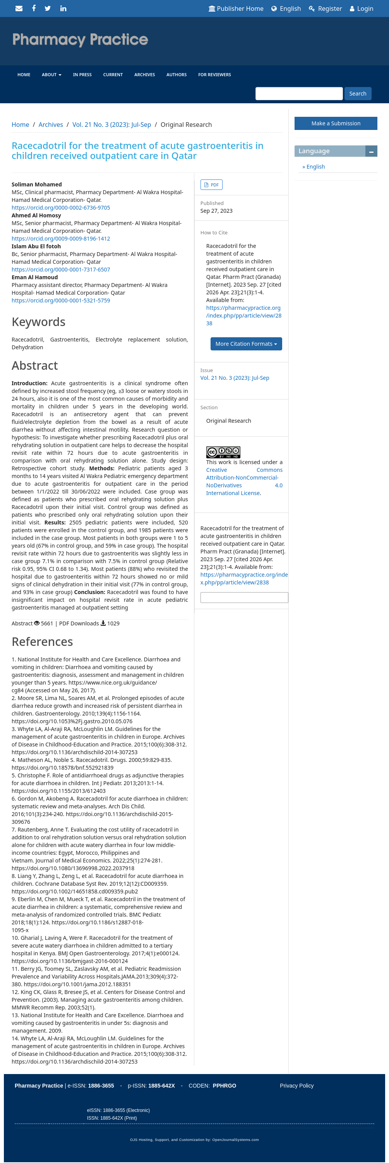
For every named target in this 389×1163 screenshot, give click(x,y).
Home (23, 74)
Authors (176, 74)
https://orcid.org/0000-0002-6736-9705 (61, 207)
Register (325, 8)
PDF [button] (214, 185)
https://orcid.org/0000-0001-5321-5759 (61, 300)
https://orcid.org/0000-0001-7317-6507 (61, 269)
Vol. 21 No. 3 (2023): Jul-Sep (111, 124)
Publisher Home (236, 8)
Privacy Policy (297, 1086)
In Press (82, 74)
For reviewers (214, 74)
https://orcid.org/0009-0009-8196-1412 (61, 238)
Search (358, 93)
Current (113, 74)
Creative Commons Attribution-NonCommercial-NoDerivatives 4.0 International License (244, 481)
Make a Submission (336, 123)
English (286, 8)
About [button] (52, 74)
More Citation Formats (246, 343)
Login (362, 8)
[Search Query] (299, 93)
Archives (144, 74)
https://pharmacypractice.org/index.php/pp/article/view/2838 (244, 315)
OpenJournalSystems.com (235, 1140)
